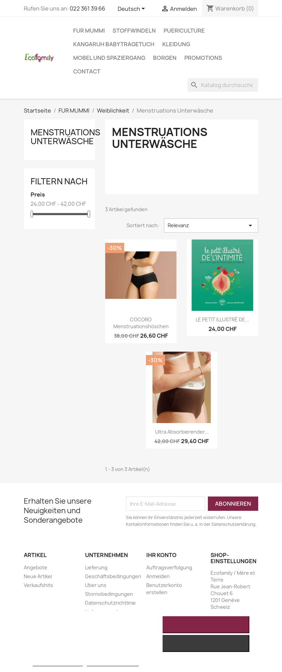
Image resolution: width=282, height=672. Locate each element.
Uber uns (95, 585)
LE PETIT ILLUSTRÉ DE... (222, 319)
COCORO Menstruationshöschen (141, 323)
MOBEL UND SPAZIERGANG (109, 58)
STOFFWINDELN (134, 30)
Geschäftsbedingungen (113, 576)
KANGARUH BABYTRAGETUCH (113, 44)
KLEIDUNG (176, 44)
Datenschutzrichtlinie (110, 603)
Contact (86, 71)
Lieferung (96, 567)
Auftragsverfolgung (169, 567)
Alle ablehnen (206, 643)
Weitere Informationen (58, 663)
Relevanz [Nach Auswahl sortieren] (211, 225)
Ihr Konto (161, 555)
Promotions (203, 58)
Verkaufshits (38, 585)
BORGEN (165, 58)
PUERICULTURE (184, 30)
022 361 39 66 (87, 8)
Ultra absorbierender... (182, 432)
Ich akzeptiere (206, 624)
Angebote (35, 567)
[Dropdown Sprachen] (132, 9)
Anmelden (158, 576)
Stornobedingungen (109, 594)
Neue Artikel (38, 576)
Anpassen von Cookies (113, 663)
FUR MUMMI (89, 30)
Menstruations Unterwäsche (65, 137)
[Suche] (222, 85)
